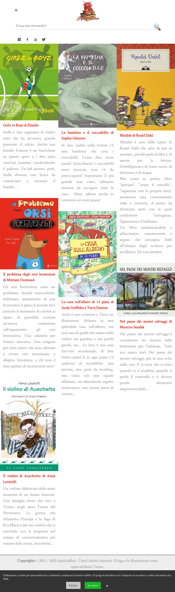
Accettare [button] (93, 585)
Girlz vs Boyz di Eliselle (21, 125)
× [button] (107, 585)
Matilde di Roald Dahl (136, 135)
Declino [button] (73, 585)
